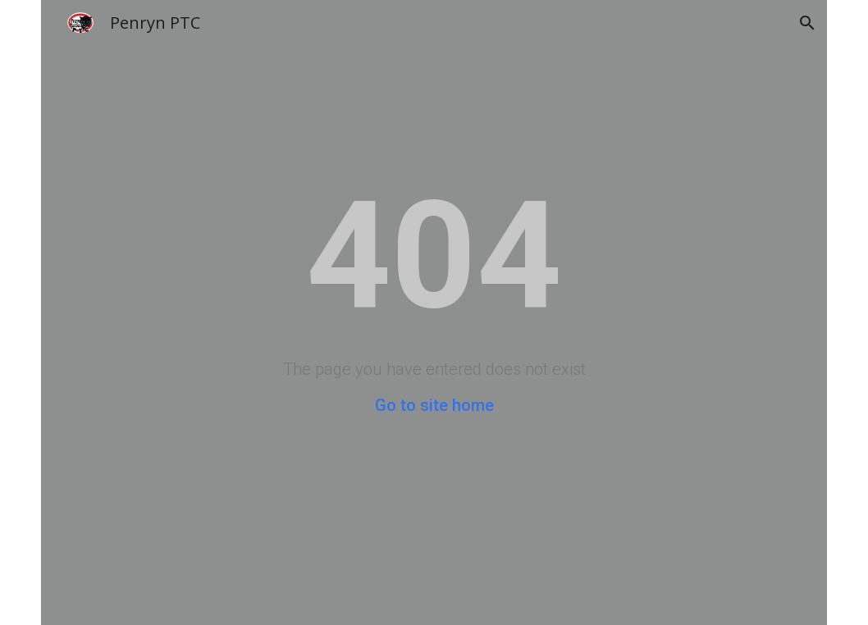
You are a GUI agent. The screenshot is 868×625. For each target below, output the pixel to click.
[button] (807, 23)
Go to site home (434, 405)
